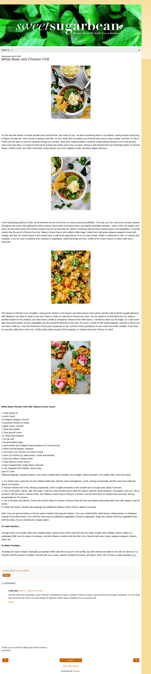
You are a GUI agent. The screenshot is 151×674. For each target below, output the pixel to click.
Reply (11, 602)
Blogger (76, 671)
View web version (71, 666)
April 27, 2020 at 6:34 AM (31, 591)
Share (6, 575)
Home (70, 660)
